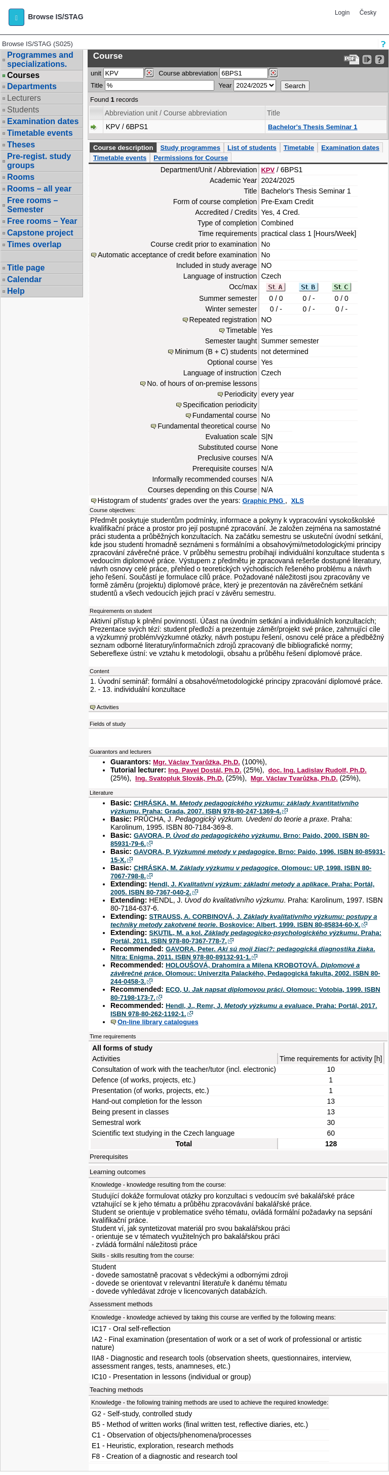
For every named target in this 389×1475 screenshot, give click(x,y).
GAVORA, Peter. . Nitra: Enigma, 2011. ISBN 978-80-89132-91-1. (242, 953)
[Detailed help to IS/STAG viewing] (379, 59)
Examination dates (43, 121)
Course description (123, 147)
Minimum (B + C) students (216, 351)
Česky (368, 12)
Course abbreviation (188, 73)
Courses (23, 75)
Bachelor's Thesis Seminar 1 (313, 127)
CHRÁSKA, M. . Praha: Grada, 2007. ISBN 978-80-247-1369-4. (234, 807)
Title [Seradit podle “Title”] (273, 113)
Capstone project (40, 232)
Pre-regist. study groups (39, 161)
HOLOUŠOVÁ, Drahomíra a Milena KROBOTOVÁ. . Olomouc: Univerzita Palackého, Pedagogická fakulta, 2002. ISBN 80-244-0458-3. (245, 973)
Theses (21, 144)
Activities (108, 707)
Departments (32, 86)
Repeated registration (223, 320)
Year (224, 85)
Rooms (20, 177)
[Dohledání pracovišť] (149, 73)
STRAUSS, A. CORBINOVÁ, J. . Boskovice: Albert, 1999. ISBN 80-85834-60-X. (243, 920)
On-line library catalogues (158, 1022)
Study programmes (190, 147)
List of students (252, 147)
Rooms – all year (39, 188)
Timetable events (40, 133)
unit (96, 73)
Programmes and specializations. (40, 59)
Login (342, 12)
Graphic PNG (263, 500)
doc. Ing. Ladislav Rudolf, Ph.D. (317, 770)
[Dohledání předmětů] (273, 73)
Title (97, 85)
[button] (16, 17)
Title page (26, 267)
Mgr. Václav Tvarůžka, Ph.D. (196, 762)
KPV (268, 170)
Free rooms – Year (42, 221)
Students (23, 109)
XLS (297, 500)
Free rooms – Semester (32, 205)
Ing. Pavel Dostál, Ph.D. (204, 770)
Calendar (24, 279)
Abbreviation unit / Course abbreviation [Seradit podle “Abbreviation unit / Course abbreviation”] (166, 113)
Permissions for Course (190, 158)
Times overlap (34, 244)
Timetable (299, 147)
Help (16, 291)
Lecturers (24, 98)
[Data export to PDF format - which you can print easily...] (352, 59)
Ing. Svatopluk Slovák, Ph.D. (179, 778)
